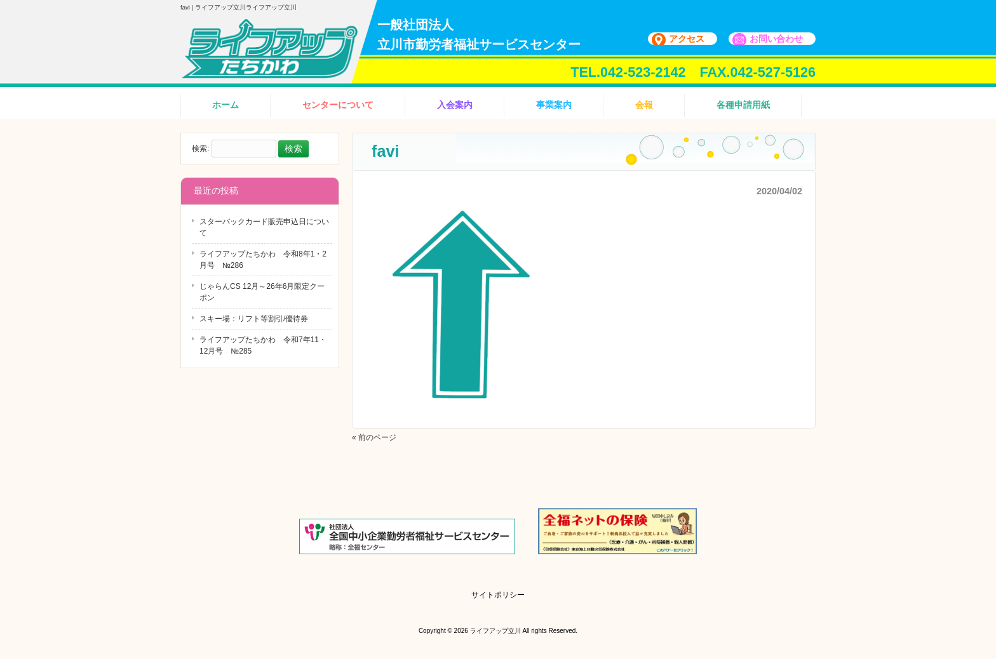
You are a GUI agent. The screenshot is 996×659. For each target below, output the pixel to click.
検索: (200, 149)
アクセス (686, 39)
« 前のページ (374, 437)
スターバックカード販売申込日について (264, 227)
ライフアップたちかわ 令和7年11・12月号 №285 (262, 345)
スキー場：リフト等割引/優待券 (253, 318)
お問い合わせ (776, 39)
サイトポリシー (498, 594)
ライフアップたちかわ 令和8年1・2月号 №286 (262, 260)
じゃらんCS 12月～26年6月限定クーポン (262, 292)
